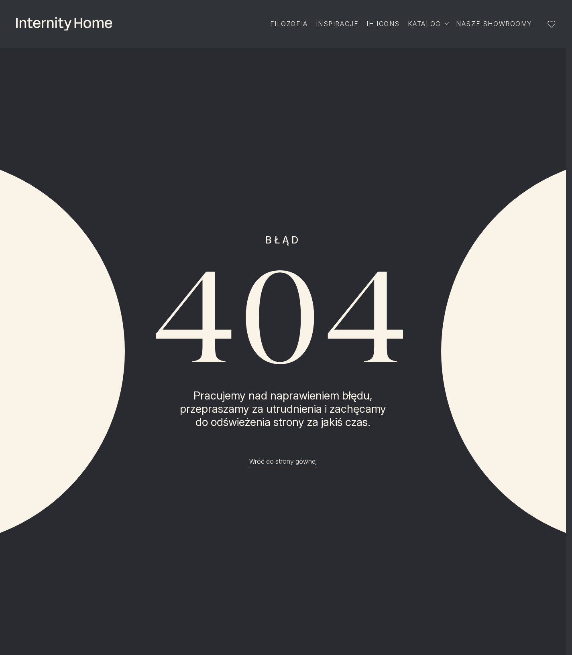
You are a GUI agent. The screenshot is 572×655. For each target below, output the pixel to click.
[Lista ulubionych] (552, 24)
